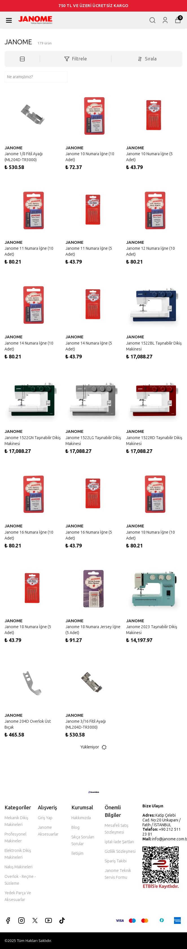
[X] (35, 920)
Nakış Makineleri (18, 867)
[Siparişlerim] (165, 20)
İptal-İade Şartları (119, 842)
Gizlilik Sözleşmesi (120, 851)
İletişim (77, 853)
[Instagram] (21, 920)
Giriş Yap (45, 818)
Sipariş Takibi (116, 861)
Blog (75, 827)
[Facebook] (8, 920)
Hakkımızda (81, 818)
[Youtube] (48, 920)
